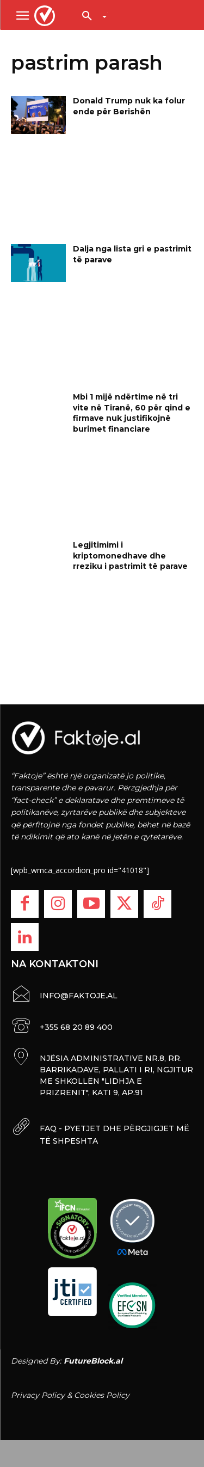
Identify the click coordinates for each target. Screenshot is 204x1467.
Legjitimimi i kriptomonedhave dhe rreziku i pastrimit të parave (130, 555)
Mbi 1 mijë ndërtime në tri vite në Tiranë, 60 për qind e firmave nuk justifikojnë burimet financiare (131, 413)
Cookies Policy (101, 1395)
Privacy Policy (38, 1395)
